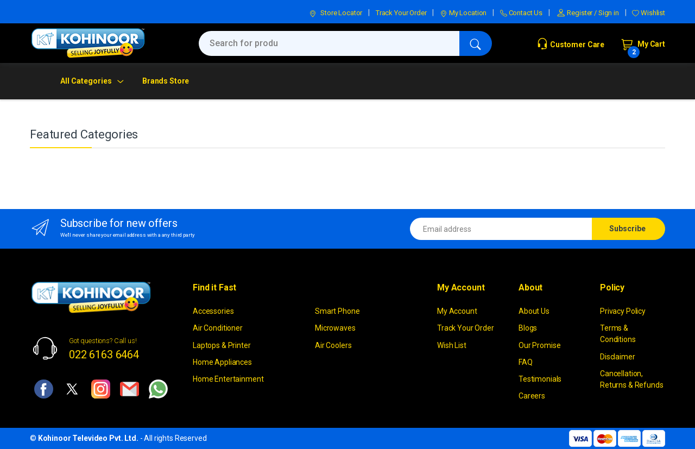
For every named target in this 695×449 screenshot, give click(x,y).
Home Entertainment (228, 379)
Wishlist (648, 13)
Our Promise (539, 345)
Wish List (451, 345)
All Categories (86, 81)
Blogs (528, 328)
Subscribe (627, 228)
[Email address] (501, 229)
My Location (463, 13)
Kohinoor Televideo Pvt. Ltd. (88, 438)
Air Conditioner (218, 328)
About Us (534, 311)
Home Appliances (222, 362)
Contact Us (521, 13)
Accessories (213, 311)
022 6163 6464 (104, 354)
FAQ (526, 362)
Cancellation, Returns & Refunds (632, 379)
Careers (532, 395)
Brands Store (165, 81)
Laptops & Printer (222, 345)
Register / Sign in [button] (587, 13)
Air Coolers (333, 345)
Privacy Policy (623, 311)
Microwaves (335, 328)
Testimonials (540, 379)
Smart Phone (337, 311)
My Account (457, 311)
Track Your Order (401, 13)
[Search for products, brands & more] (329, 43)
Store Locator (335, 13)
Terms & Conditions (618, 334)
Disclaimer (617, 356)
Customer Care (570, 44)
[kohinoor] (88, 43)
